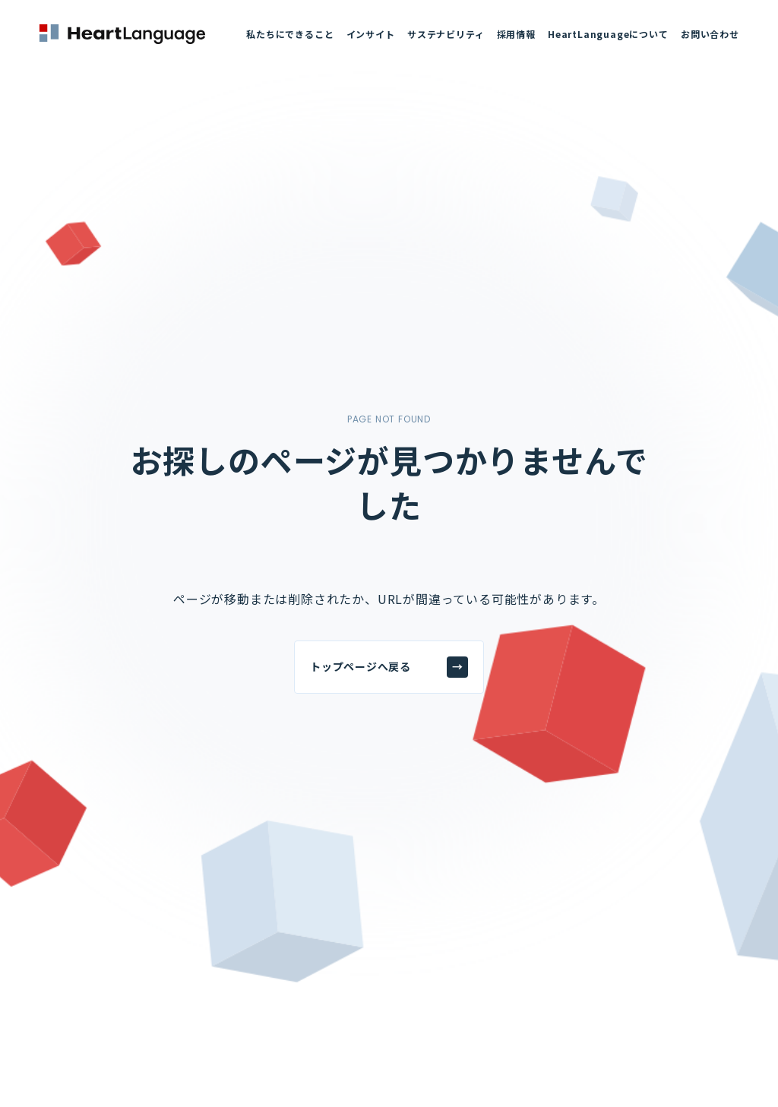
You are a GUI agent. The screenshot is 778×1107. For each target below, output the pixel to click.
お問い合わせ (710, 33)
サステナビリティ (445, 33)
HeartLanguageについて (608, 33)
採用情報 (516, 33)
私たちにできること (290, 33)
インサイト (370, 33)
